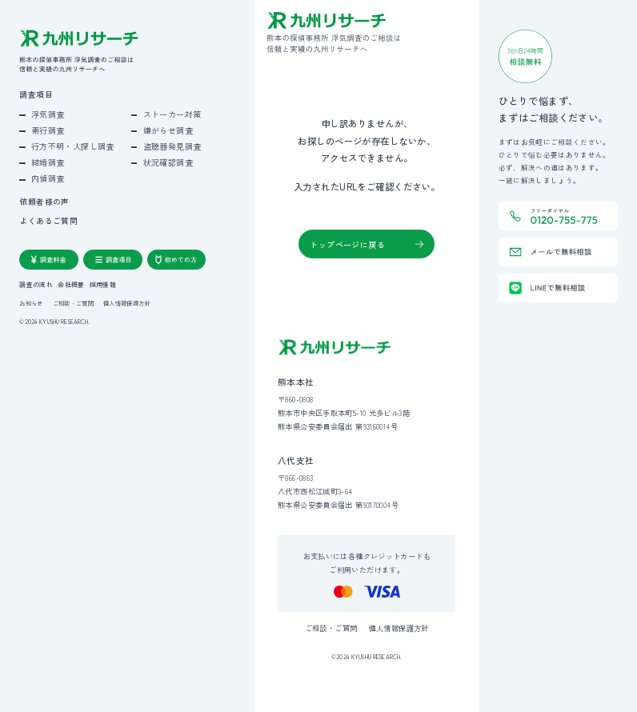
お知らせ (30, 303)
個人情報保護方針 (126, 303)
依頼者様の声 (44, 202)
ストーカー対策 (172, 114)
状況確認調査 (168, 162)
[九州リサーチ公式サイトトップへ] (335, 347)
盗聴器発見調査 (172, 146)
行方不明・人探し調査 (72, 146)
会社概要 (71, 285)
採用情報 (103, 285)
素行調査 (48, 130)
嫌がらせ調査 (168, 130)
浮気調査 (48, 114)
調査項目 (36, 95)
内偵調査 (48, 178)
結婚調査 (48, 162)
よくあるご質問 (48, 222)
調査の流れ (36, 285)
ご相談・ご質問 (73, 303)
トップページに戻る (347, 244)
